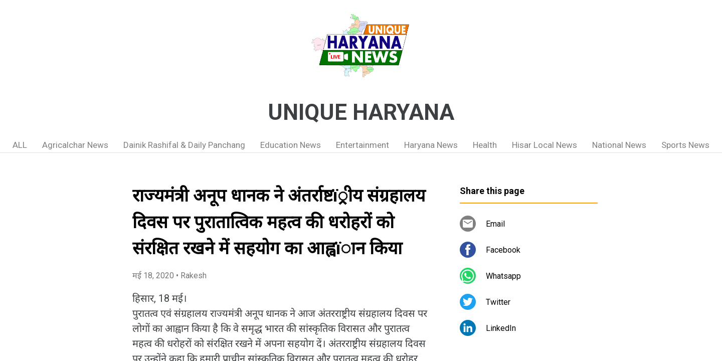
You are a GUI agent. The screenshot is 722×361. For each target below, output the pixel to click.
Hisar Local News (544, 145)
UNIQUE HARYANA (361, 112)
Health (485, 145)
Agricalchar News (75, 145)
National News (619, 145)
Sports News (685, 145)
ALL (20, 145)
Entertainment (362, 145)
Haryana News (431, 145)
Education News (290, 145)
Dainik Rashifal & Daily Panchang (184, 145)
